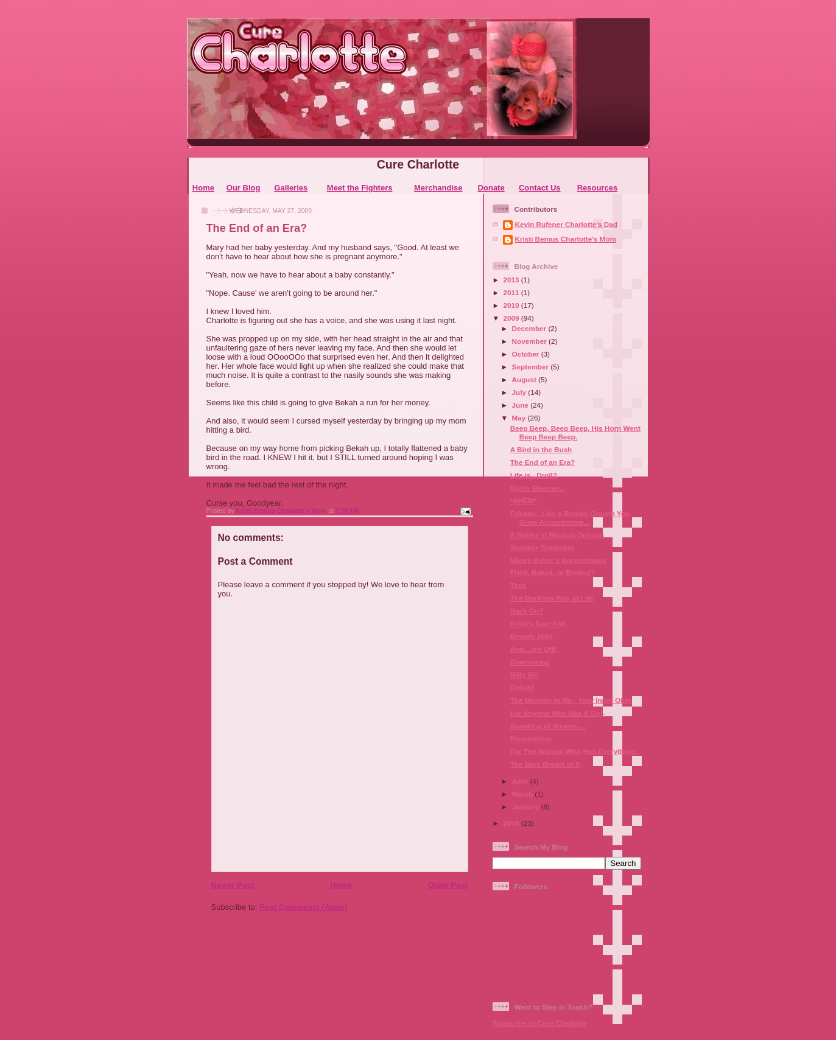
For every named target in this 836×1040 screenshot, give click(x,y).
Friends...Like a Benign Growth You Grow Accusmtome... (570, 517)
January (526, 807)
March (523, 794)
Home (203, 187)
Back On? (527, 611)
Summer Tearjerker (542, 547)
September (531, 367)
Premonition (531, 738)
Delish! (522, 687)
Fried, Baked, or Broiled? (552, 572)
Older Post (448, 885)
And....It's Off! (533, 649)
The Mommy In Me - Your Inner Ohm (570, 700)
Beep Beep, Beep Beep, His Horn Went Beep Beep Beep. (575, 432)
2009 (512, 318)
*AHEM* (523, 500)
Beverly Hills (531, 636)
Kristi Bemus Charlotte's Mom (565, 239)
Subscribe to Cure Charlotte (540, 1023)
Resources (597, 187)
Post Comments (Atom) (303, 907)
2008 (512, 823)
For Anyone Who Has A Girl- (557, 713)
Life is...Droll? (533, 475)
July (520, 392)
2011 (512, 292)
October (526, 354)
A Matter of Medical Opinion (557, 535)
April (521, 781)
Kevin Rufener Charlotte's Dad (566, 224)
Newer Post (233, 885)
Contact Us (540, 187)
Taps (518, 585)
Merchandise (438, 187)
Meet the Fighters (360, 187)
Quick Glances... (538, 488)
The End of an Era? (542, 462)
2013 (512, 280)
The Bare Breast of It (545, 764)
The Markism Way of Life (552, 598)
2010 (512, 305)
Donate (491, 187)
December (530, 328)
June (521, 405)
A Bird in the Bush (541, 449)
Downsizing (530, 662)
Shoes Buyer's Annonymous (558, 560)
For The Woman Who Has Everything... (575, 751)
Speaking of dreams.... (548, 726)
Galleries (290, 187)
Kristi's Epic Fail (537, 623)
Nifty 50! (524, 675)
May (520, 418)
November (530, 341)
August (525, 379)
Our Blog (244, 187)
